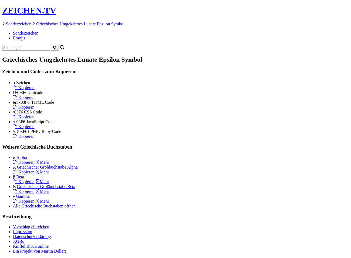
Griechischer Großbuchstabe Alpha (47, 167)
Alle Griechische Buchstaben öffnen (44, 206)
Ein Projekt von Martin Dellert (39, 251)
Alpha (21, 157)
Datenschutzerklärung (32, 236)
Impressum (22, 231)
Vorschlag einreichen (31, 227)
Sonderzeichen (18, 24)
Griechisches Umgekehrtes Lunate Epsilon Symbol (80, 24)
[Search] (55, 48)
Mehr (42, 162)
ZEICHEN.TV (29, 10)
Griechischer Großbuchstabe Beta (46, 186)
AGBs (18, 241)
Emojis (19, 38)
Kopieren (24, 87)
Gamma (23, 196)
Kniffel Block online (31, 246)
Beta (20, 177)
